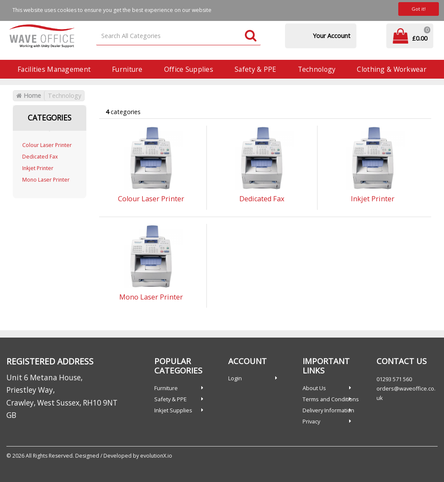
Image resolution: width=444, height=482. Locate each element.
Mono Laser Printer (46, 179)
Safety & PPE (255, 69)
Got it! (419, 9)
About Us (314, 388)
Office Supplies (188, 69)
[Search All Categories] (178, 36)
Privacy (311, 421)
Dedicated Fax (40, 156)
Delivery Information (328, 410)
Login (235, 378)
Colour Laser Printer (47, 145)
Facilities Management (54, 69)
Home (28, 95)
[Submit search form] (250, 36)
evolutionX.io (156, 455)
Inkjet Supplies (173, 410)
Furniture (127, 69)
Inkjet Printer (37, 168)
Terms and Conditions (331, 399)
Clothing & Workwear (391, 69)
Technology (317, 69)
